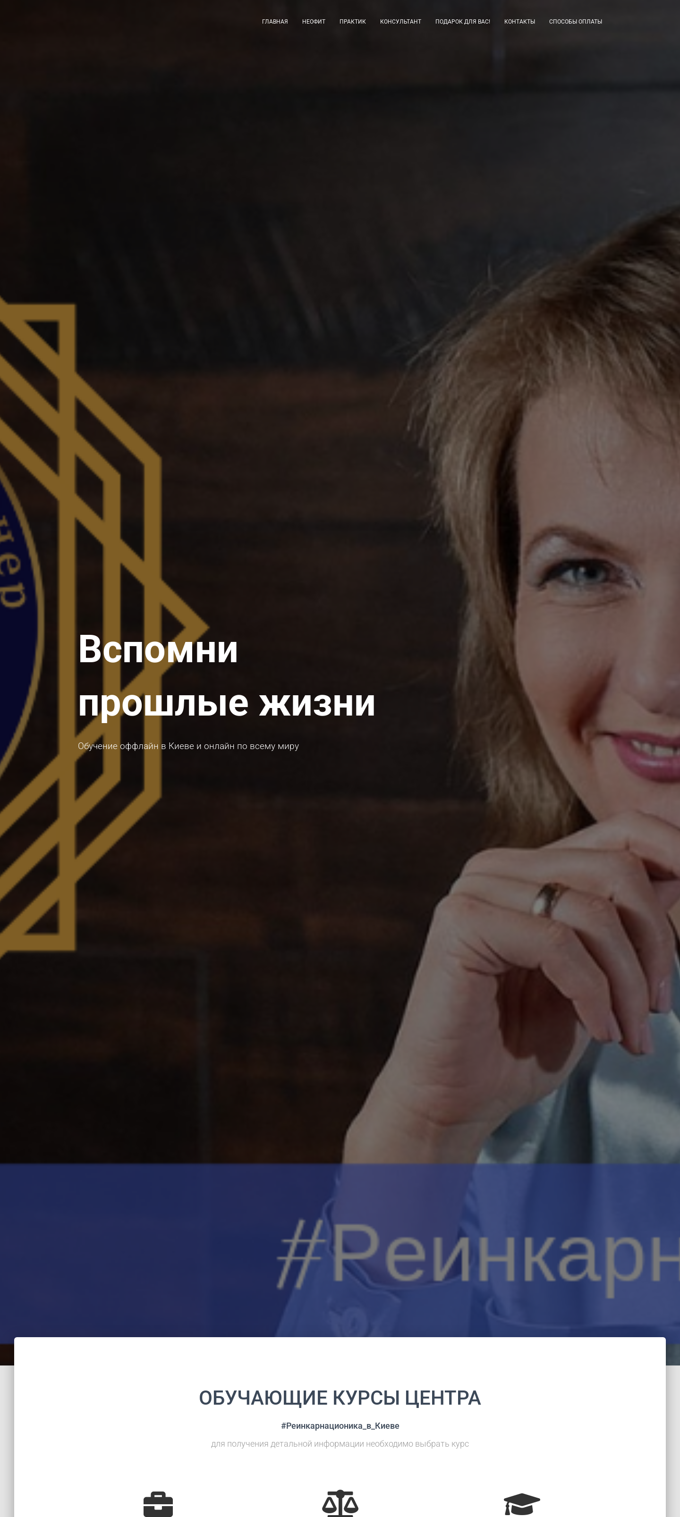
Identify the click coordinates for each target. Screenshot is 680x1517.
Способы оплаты (575, 23)
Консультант (400, 23)
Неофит (313, 23)
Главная (275, 23)
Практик (353, 23)
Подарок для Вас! (462, 23)
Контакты (519, 23)
